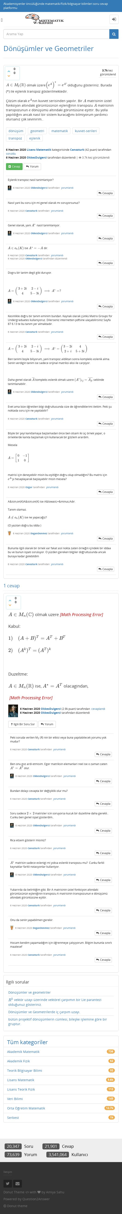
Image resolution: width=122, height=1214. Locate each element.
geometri (37, 131)
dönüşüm (16, 131)
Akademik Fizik (18, 1061)
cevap (16, 166)
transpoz (15, 138)
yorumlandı (67, 187)
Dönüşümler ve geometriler (29, 992)
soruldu (11, 154)
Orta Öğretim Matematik (26, 1108)
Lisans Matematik (39, 150)
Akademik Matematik (23, 1051)
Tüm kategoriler (27, 1042)
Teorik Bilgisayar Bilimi (24, 1070)
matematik (59, 131)
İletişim (7, 1172)
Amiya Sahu (55, 1192)
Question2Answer (36, 1199)
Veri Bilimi (15, 1099)
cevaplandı (98, 709)
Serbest (13, 1117)
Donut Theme (13, 1192)
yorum (34, 166)
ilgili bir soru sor (24, 724)
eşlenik (34, 138)
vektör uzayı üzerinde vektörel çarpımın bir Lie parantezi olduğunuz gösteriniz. (54, 1002)
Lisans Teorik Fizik (21, 1089)
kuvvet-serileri (86, 131)
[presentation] (16, 85)
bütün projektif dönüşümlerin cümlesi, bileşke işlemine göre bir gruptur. (57, 1021)
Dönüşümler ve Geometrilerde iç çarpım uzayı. (44, 1012)
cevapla (107, 193)
